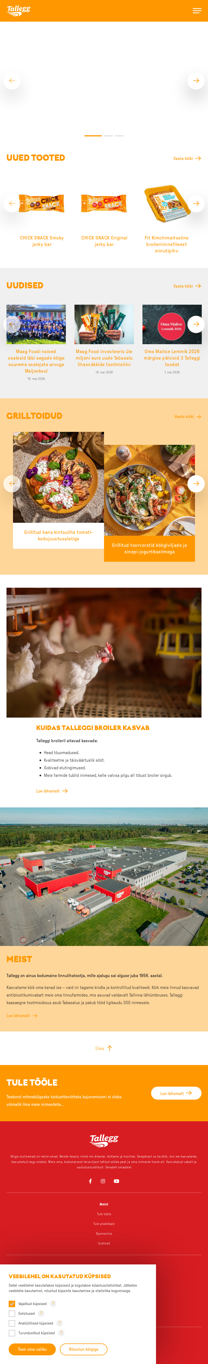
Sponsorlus (104, 1201)
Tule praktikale (104, 1192)
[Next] (196, 65)
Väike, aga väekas (104, 1254)
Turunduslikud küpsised (36, 1333)
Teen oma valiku (32, 1349)
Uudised (104, 1211)
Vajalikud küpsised (32, 1304)
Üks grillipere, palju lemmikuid (104, 1244)
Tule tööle (104, 1182)
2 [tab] (108, 103)
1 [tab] (93, 103)
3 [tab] (119, 103)
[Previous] (12, 65)
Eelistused (26, 1314)
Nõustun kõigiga (84, 1349)
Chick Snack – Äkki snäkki (104, 1264)
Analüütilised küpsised (35, 1323)
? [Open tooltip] (53, 1303)
